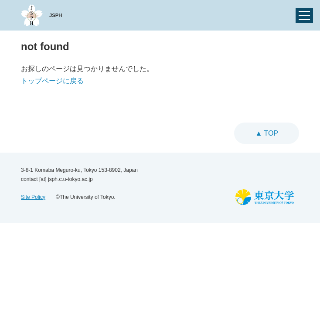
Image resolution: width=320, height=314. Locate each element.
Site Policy (33, 197)
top (270, 133)
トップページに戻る (52, 81)
